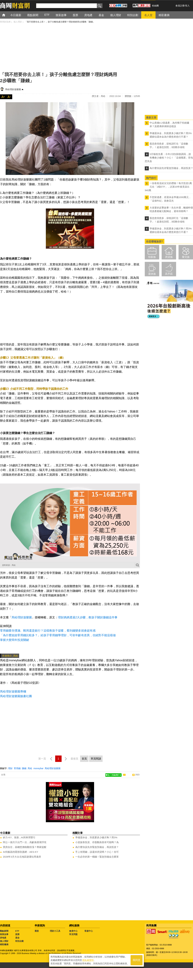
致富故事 (4, 934)
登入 (187, 5)
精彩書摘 (4, 944)
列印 (137, 774)
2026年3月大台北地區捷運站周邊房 (22, 856)
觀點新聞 (4, 931)
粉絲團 (155, 5)
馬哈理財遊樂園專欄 (13, 691)
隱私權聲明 (88, 960)
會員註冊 (179, 5)
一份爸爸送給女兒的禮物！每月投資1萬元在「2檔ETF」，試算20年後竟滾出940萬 (168, 187)
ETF (17, 931)
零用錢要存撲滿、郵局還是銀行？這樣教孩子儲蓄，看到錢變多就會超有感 (48, 630)
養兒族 (186, 257)
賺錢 (24, 768)
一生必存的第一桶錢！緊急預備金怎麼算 (97, 856)
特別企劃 (19, 941)
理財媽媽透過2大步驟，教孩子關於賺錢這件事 (87, 617)
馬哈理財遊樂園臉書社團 (16, 696)
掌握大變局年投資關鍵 (14, 640)
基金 (17, 937)
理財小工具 (55, 931)
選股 (37, 931)
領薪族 (152, 257)
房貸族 (169, 257)
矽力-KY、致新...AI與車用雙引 (19, 837)
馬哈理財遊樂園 (13, 89)
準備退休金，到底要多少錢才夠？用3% (96, 837)
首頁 (6, 14)
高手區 (169, 273)
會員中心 (73, 931)
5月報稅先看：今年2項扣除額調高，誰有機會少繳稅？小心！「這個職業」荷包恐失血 (169, 158)
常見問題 (73, 934)
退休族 (152, 273)
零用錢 (17, 768)
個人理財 (4, 941)
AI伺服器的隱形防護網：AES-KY (20, 851)
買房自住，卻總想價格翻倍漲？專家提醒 (24, 847)
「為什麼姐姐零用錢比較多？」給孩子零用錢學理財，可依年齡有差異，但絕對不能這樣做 (58, 635)
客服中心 (88, 931)
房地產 (3, 937)
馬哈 (30, 768)
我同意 (136, 960)
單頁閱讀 (96, 758)
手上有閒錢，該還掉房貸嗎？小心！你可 (97, 851)
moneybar (38, 768)
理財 (10, 768)
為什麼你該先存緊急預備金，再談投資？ (97, 847)
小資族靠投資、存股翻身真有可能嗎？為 (97, 842)
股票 (17, 934)
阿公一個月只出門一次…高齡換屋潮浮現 (24, 842)
